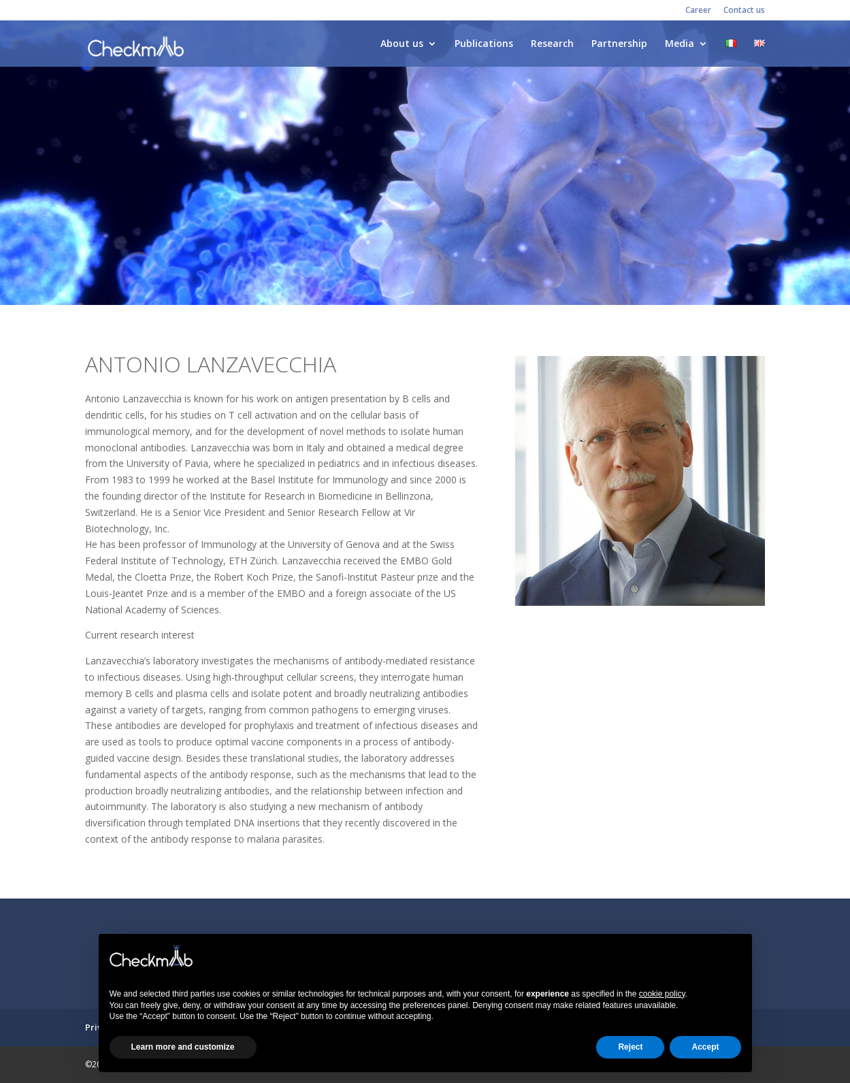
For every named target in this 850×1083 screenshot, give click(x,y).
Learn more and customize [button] (183, 1047)
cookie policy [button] (662, 994)
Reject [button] (630, 1047)
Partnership (619, 44)
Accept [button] (705, 1047)
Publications (484, 44)
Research (552, 44)
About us (401, 44)
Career (698, 11)
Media (679, 44)
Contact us (744, 11)
